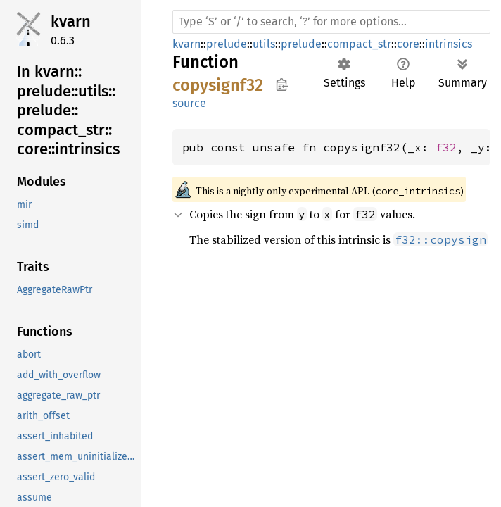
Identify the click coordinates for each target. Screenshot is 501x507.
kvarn (71, 21)
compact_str (359, 44)
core (408, 44)
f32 (446, 147)
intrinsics (448, 44)
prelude (226, 44)
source (189, 103)
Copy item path (281, 84)
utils (264, 44)
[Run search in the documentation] (331, 22)
